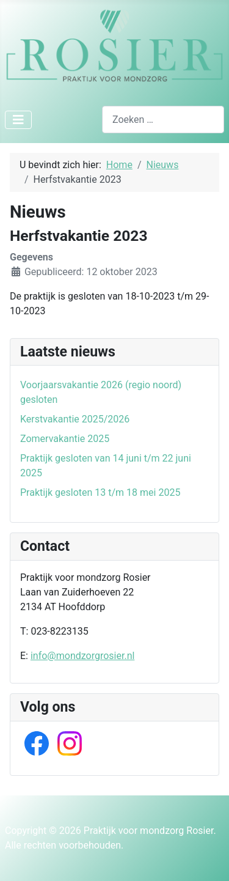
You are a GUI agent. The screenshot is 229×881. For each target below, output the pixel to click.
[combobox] (163, 119)
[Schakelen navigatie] (18, 120)
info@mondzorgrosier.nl (82, 656)
